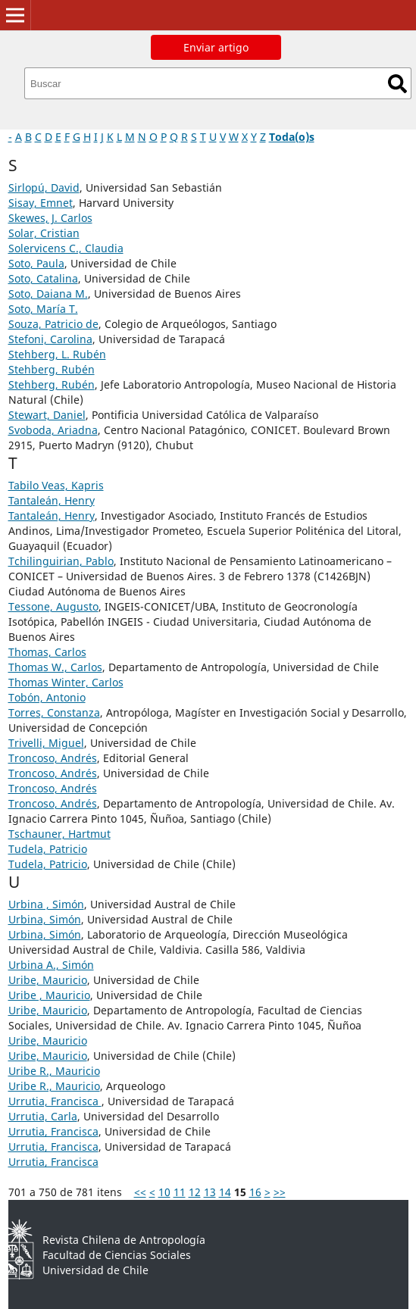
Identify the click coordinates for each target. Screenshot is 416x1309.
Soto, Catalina (43, 278)
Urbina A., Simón (51, 965)
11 (180, 1192)
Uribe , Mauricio (49, 995)
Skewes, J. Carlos (50, 218)
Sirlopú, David (44, 187)
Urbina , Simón (46, 904)
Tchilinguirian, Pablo (61, 561)
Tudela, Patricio (47, 849)
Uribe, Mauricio (47, 980)
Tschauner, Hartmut (59, 833)
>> (280, 1192)
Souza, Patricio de (53, 324)
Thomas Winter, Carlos (66, 682)
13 (210, 1192)
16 (255, 1192)
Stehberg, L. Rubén (57, 354)
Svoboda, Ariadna (53, 430)
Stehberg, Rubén (51, 369)
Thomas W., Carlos (55, 667)
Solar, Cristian (44, 233)
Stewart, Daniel (47, 415)
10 (164, 1192)
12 (195, 1192)
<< (140, 1192)
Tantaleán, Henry (51, 500)
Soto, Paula (36, 263)
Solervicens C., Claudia (66, 248)
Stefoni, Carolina (50, 339)
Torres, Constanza (54, 712)
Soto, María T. (43, 308)
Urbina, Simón (44, 919)
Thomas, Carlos (47, 652)
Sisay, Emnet (40, 202)
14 (225, 1192)
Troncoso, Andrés (52, 758)
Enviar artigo (216, 47)
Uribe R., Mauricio (54, 1071)
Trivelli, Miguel (46, 743)
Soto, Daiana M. (48, 293)
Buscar (397, 83)
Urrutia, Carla (42, 1116)
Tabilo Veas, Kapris (56, 485)
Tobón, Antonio (47, 697)
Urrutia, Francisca (55, 1101)
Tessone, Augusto (53, 606)
